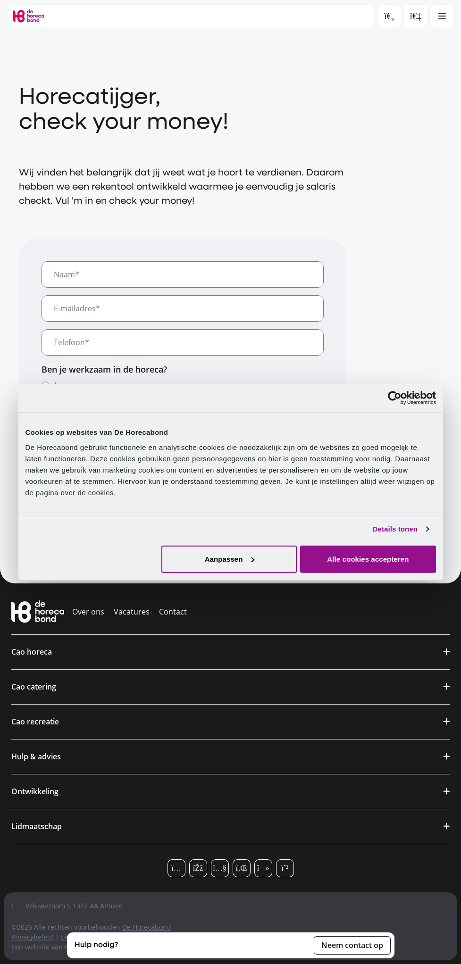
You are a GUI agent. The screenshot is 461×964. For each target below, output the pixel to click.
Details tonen (395, 529)
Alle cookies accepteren (368, 559)
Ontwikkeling (35, 791)
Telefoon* (71, 342)
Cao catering (33, 686)
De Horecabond (146, 926)
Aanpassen (229, 559)
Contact (173, 612)
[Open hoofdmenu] (442, 16)
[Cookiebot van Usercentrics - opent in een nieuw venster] (394, 398)
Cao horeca (31, 652)
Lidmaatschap (36, 826)
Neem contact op (352, 945)
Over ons (88, 612)
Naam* (66, 274)
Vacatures (132, 612)
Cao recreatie (35, 721)
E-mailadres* (77, 308)
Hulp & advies (36, 756)
